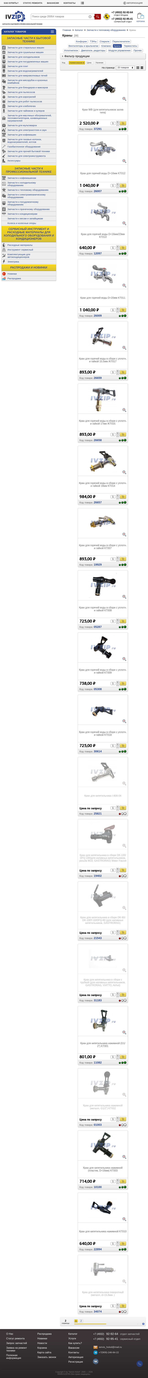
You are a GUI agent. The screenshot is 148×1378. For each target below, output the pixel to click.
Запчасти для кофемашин (21, 134)
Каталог (79, 30)
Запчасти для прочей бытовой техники (28, 151)
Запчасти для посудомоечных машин (27, 61)
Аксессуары (13, 160)
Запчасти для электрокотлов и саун (27, 130)
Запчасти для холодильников (23, 57)
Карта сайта (44, 1352)
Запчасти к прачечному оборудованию (28, 209)
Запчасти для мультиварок (22, 125)
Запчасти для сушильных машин (25, 52)
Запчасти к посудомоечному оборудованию (22, 203)
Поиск (98, 16)
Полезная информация (13, 1356)
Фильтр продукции (77, 56)
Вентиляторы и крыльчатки (83, 46)
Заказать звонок (46, 1357)
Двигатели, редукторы (93, 50)
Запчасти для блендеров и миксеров (27, 87)
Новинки (12, 273)
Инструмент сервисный (20, 249)
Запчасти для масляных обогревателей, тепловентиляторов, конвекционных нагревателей (29, 118)
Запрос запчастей (16, 1343)
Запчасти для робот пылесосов (24, 101)
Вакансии (53, 3)
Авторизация (134, 3)
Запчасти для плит (17, 66)
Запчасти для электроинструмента (26, 156)
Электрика (13, 261)
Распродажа (14, 278)
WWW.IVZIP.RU (64, 1374)
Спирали (104, 41)
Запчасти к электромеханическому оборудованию (26, 196)
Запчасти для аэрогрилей (21, 96)
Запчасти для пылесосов (21, 92)
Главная (67, 30)
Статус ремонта (32, 3)
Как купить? (11, 3)
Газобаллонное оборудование (24, 146)
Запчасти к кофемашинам (21, 178)
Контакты (69, 3)
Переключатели (121, 41)
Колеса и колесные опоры (21, 223)
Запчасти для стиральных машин (25, 47)
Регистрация (75, 1361)
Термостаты (130, 46)
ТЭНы (93, 41)
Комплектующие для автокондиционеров (18, 255)
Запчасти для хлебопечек (21, 106)
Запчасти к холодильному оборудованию (21, 184)
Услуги (72, 1338)
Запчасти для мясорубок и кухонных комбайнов (27, 81)
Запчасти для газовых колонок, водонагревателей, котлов (24, 140)
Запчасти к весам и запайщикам (25, 218)
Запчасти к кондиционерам (22, 213)
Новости (42, 1343)
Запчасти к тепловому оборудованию (27, 190)
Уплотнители (71, 50)
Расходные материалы (20, 245)
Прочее (138, 50)
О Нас (9, 1334)
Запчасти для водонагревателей (25, 71)
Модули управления (119, 50)
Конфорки (81, 41)
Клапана (106, 46)
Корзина (42, 1347)
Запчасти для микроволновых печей (27, 75)
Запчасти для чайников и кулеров (26, 110)
